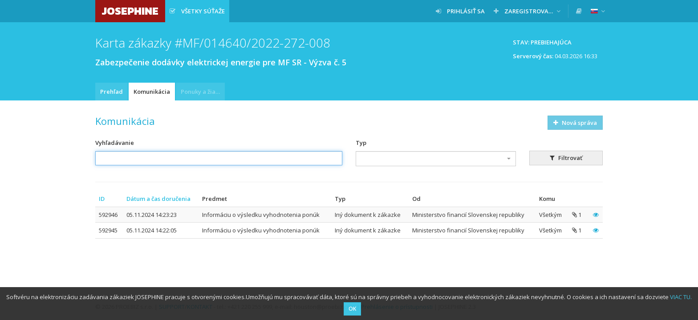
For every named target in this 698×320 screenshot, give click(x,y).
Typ (361, 143)
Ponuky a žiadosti (203, 92)
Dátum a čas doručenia (158, 199)
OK (352, 308)
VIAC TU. (681, 297)
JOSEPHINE (130, 11)
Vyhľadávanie (114, 143)
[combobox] (436, 158)
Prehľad (111, 92)
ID (102, 199)
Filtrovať (566, 158)
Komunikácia (152, 92)
